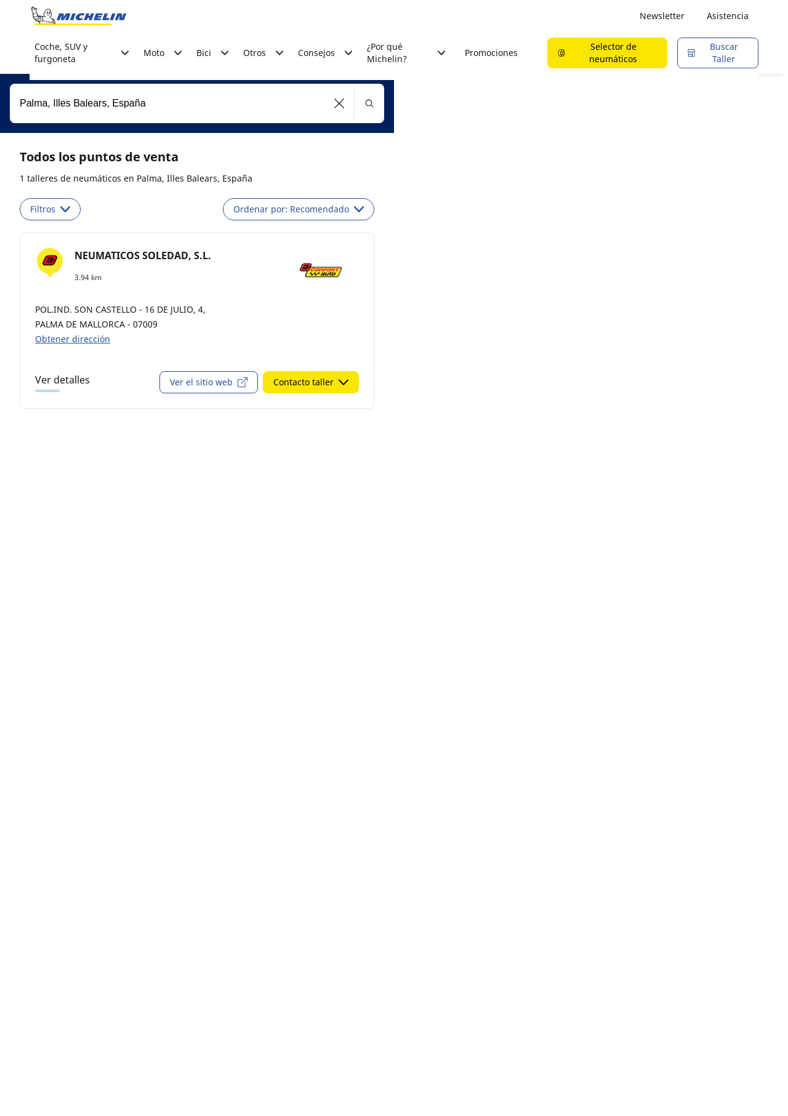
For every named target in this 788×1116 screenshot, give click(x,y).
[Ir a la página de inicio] (79, 16)
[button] (339, 103)
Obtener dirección (72, 339)
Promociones (491, 52)
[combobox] (197, 103)
